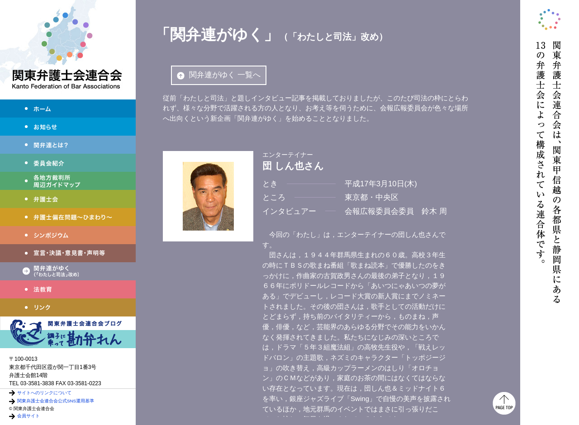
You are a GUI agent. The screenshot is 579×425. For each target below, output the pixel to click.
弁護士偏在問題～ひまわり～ (68, 217)
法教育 (68, 289)
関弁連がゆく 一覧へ (219, 75)
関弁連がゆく (68, 271)
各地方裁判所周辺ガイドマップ (68, 181)
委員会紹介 (68, 163)
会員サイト (28, 415)
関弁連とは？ (68, 145)
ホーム (68, 108)
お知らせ (68, 127)
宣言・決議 (68, 253)
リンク (68, 307)
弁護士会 (68, 199)
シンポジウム (68, 235)
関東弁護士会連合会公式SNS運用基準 (55, 400)
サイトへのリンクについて (44, 392)
